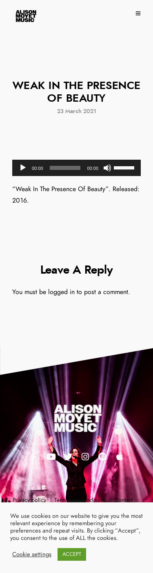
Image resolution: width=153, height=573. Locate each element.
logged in (61, 292)
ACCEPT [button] (71, 554)
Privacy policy (29, 500)
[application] (76, 168)
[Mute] (107, 168)
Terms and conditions (80, 500)
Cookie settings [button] (31, 554)
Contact (123, 500)
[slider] (65, 168)
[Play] (23, 168)
